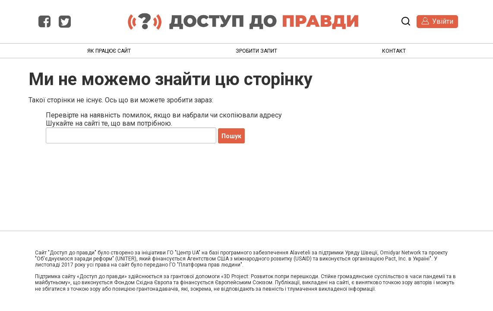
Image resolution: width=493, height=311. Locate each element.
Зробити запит (256, 51)
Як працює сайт (109, 51)
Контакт (394, 51)
